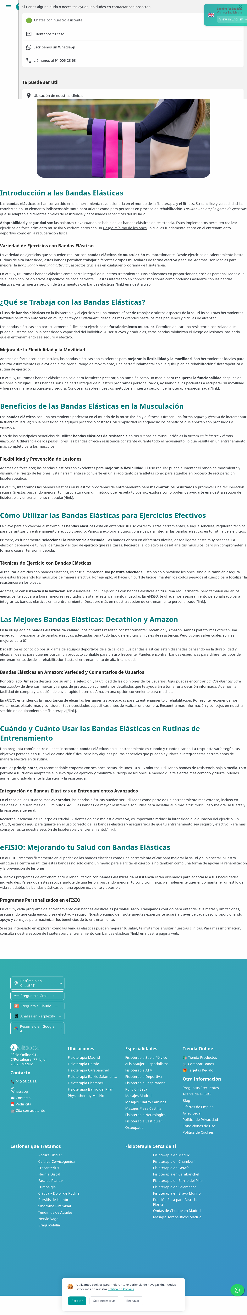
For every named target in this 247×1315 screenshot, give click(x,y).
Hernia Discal (49, 1174)
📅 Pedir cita (20, 1104)
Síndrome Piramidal (54, 1206)
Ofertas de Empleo (198, 1106)
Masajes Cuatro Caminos (145, 1102)
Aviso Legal (192, 1113)
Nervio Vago (48, 1218)
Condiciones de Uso (199, 1126)
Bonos (196, 7)
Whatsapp (37, 1090)
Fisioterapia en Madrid (171, 1155)
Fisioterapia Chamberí (86, 1083)
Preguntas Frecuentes (201, 1087)
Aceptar (77, 1301)
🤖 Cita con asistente (27, 1110)
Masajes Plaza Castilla (143, 1108)
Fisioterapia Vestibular (143, 1121)
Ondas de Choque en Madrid (177, 1210)
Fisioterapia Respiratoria (145, 1083)
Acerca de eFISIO (197, 1094)
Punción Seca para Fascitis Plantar (174, 1202)
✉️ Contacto (20, 1097)
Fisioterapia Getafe (83, 1063)
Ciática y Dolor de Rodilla (59, 1193)
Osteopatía (134, 1127)
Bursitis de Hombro (54, 1199)
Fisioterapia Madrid (84, 1057)
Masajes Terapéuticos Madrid (177, 1217)
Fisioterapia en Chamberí (174, 1161)
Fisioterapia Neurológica (145, 1114)
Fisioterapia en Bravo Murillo (177, 1193)
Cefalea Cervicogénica (56, 1161)
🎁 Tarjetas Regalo (198, 1070)
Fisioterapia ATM (139, 1070)
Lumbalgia (47, 1187)
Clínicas (170, 7)
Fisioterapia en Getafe (171, 1167)
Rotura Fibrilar (50, 1155)
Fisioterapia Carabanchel (88, 1070)
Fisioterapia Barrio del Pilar (90, 1089)
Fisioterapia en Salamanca (174, 1187)
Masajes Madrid (138, 1095)
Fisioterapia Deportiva (143, 1076)
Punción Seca (136, 1089)
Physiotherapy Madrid (86, 1095)
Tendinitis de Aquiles (55, 1212)
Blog (186, 1100)
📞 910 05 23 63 (23, 1081)
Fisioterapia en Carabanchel (176, 1174)
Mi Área (221, 7)
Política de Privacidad (200, 1119)
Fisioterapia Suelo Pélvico (146, 1057)
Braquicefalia (49, 1225)
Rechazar (133, 1301)
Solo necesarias (104, 1301)
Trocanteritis (48, 1167)
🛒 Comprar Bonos (198, 1063)
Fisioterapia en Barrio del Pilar (178, 1180)
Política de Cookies (198, 1132)
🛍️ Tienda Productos (200, 1057)
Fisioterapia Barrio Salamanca (92, 1076)
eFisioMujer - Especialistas (146, 1063)
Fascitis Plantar (50, 1180)
